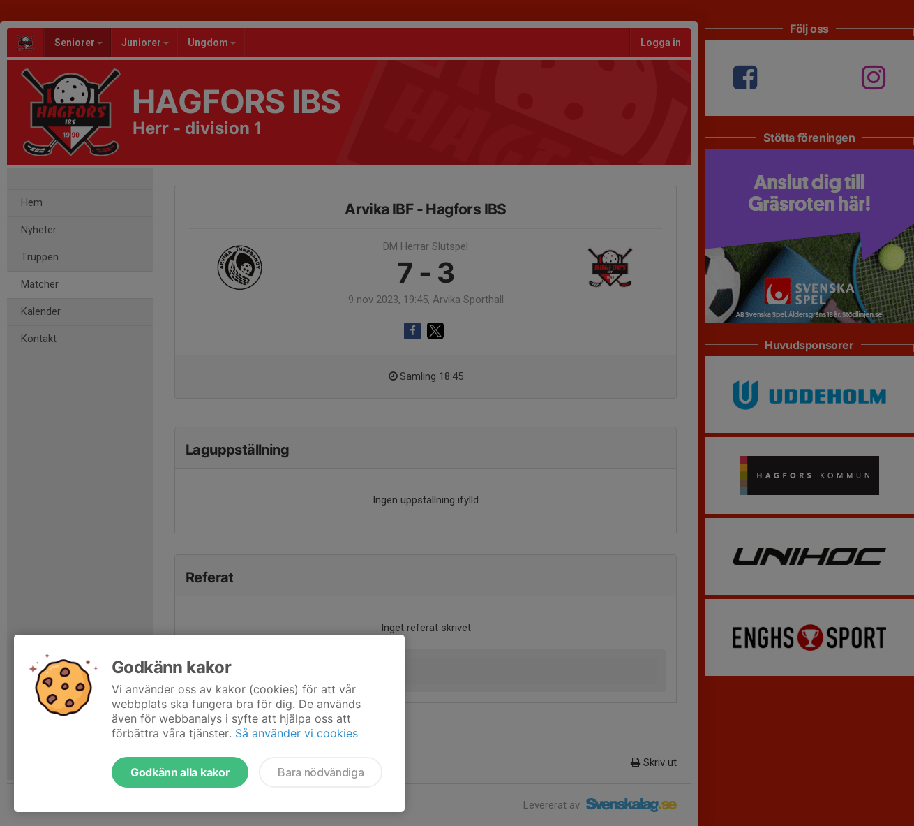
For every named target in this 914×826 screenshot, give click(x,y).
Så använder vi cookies (296, 733)
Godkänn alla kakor (180, 772)
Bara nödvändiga (321, 772)
